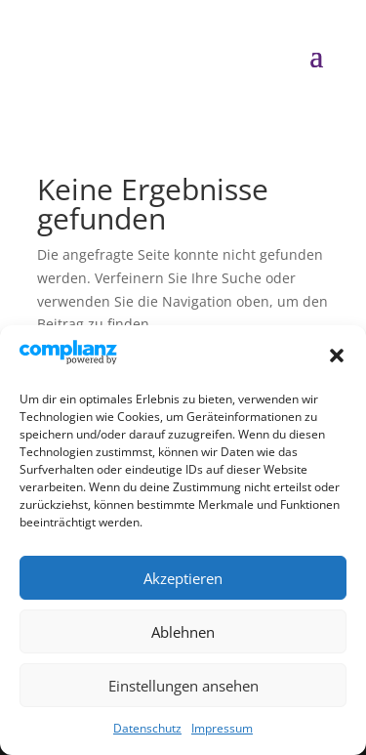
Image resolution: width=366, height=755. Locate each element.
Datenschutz (147, 728)
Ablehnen (183, 632)
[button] (336, 355)
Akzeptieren (183, 578)
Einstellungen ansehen (183, 685)
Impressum (222, 728)
